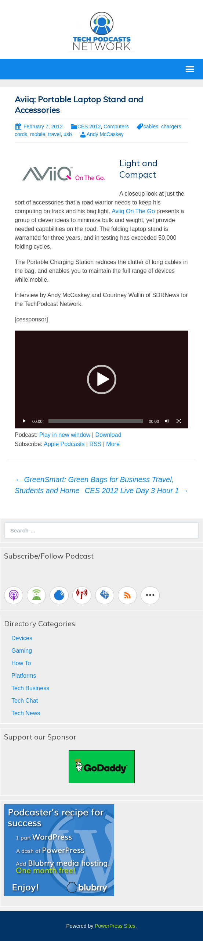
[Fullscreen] (178, 421)
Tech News (25, 713)
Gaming (21, 651)
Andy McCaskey (105, 134)
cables (151, 126)
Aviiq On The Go (133, 211)
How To (21, 663)
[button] (101, 379)
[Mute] (167, 421)
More (112, 444)
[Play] (24, 421)
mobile (37, 134)
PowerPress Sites (115, 926)
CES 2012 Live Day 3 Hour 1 (136, 490)
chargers (171, 126)
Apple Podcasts (64, 444)
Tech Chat (24, 701)
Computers (116, 126)
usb (68, 134)
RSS (95, 444)
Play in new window (65, 435)
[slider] (95, 421)
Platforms (23, 676)
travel (54, 134)
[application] (101, 379)
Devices (21, 638)
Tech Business (30, 688)
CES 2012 (89, 126)
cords (21, 134)
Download (108, 435)
